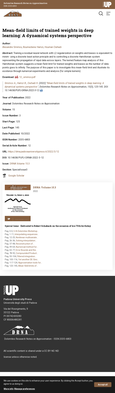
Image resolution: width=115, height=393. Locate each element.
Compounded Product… (27, 253)
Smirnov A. (10, 83)
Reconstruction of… (25, 244)
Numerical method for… (27, 247)
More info (8, 389)
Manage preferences (24, 389)
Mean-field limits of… (28, 266)
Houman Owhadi (53, 47)
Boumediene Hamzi (33, 47)
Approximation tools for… (30, 262)
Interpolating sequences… (27, 234)
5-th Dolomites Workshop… (26, 231)
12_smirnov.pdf (27, 77)
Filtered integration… (26, 256)
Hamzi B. (22, 83)
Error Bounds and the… (26, 250)
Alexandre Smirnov (12, 47)
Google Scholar (16, 175)
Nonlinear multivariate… (27, 237)
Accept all (103, 385)
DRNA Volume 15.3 (20, 163)
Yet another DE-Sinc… (28, 259)
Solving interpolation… (26, 240)
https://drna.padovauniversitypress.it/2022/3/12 (33, 151)
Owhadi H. (33, 83)
